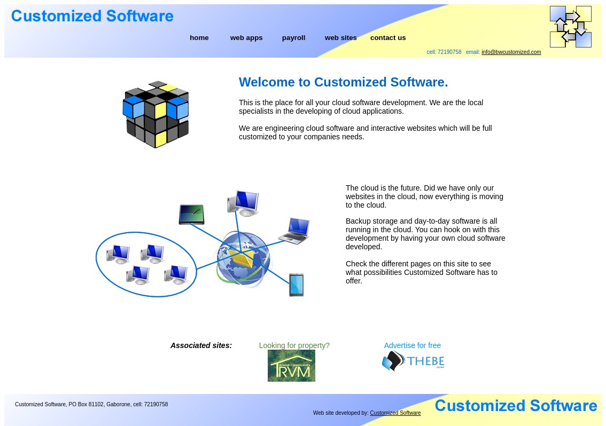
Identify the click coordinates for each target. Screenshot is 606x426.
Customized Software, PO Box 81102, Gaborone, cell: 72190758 (91, 404)
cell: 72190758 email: (484, 52)
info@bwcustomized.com (511, 52)
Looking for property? (294, 345)
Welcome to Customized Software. (343, 82)
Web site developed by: (367, 413)
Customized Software (395, 413)
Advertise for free (412, 345)
